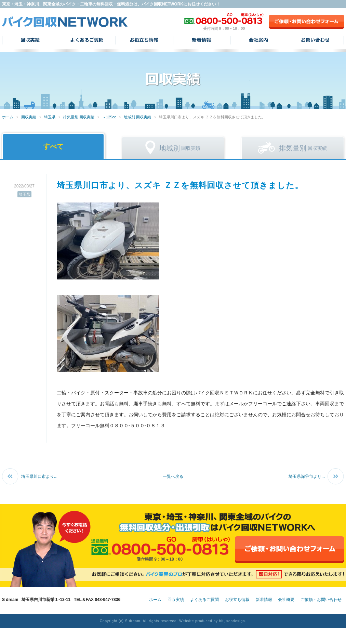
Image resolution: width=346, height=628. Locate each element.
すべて (53, 146)
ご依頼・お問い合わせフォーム (306, 22)
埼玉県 (49, 117)
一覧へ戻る (173, 476)
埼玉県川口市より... (39, 476)
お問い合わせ (315, 40)
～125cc (109, 117)
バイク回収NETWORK (65, 22)
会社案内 (258, 40)
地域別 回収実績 (137, 117)
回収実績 (30, 40)
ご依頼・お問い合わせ (321, 599)
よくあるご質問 (87, 40)
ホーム (7, 117)
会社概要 (286, 599)
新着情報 (201, 40)
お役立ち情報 (144, 40)
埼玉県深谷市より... (307, 476)
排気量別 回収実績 (78, 117)
